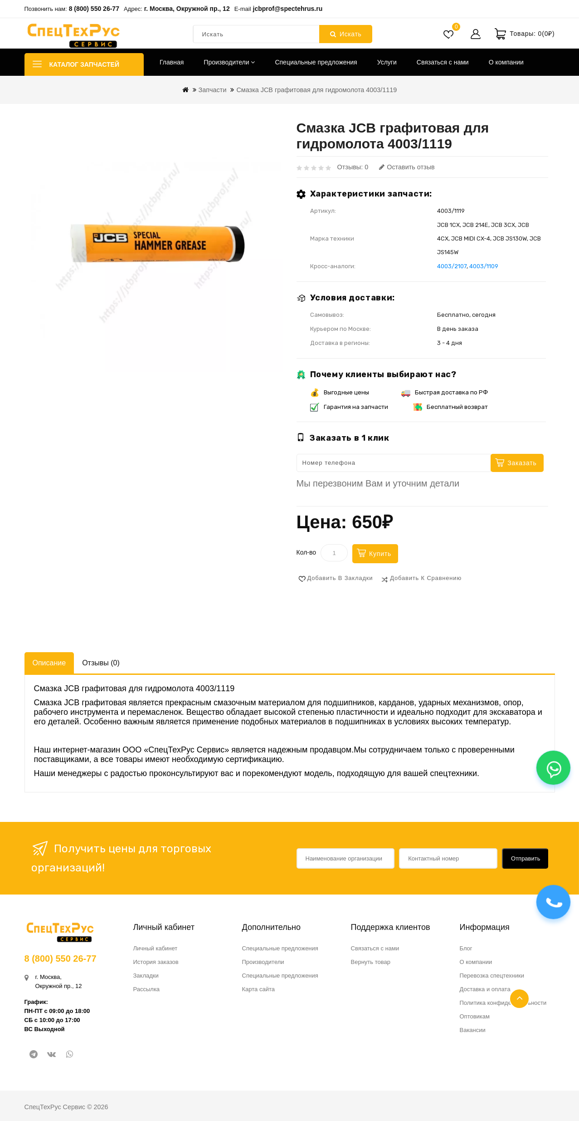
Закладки (146, 975)
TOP (519, 998)
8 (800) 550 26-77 (94, 8)
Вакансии (473, 1030)
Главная (172, 62)
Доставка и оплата (485, 989)
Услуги (387, 62)
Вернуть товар (370, 962)
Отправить (525, 858)
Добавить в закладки (340, 578)
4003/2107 (452, 266)
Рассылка (146, 989)
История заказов (156, 962)
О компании (506, 62)
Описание (49, 663)
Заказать (521, 463)
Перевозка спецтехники (492, 975)
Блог (466, 948)
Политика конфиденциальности (503, 1002)
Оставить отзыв (406, 167)
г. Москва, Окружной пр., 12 (187, 8)
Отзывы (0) (101, 663)
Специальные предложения (316, 62)
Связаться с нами (443, 62)
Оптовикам (475, 1016)
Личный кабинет (155, 948)
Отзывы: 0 (353, 167)
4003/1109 (483, 266)
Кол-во (306, 552)
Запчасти (213, 89)
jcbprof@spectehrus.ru (288, 8)
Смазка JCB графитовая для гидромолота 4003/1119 (316, 89)
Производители (229, 62)
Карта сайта (258, 989)
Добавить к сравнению (426, 578)
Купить (380, 553)
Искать (345, 34)
